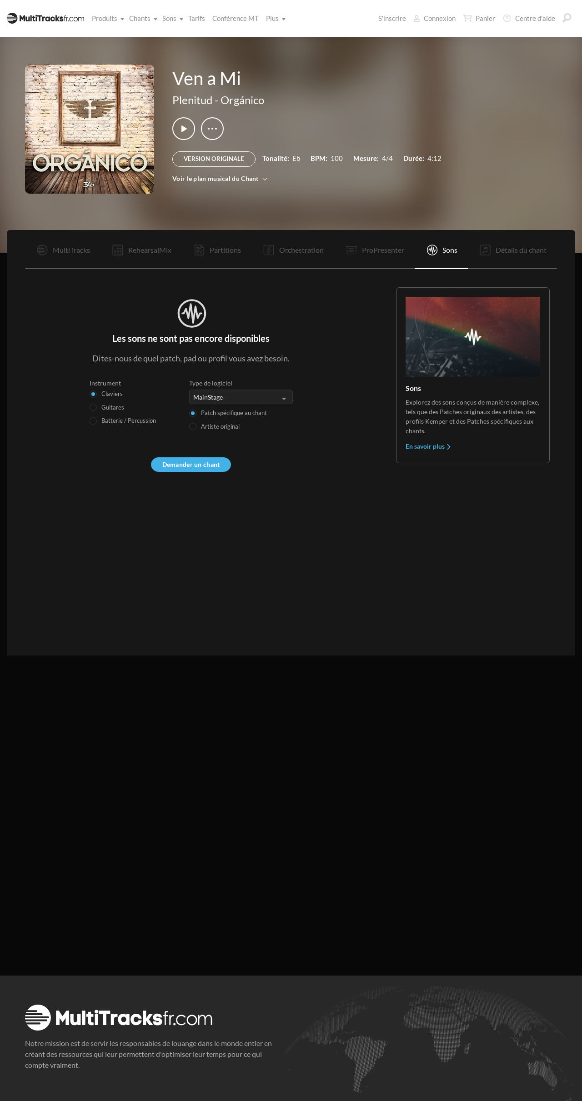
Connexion (434, 18)
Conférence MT (235, 18)
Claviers (112, 393)
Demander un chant (191, 464)
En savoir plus (429, 446)
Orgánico (242, 99)
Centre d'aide (528, 18)
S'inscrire (392, 18)
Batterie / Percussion (128, 420)
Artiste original (220, 426)
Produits (106, 18)
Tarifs (196, 18)
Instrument (105, 383)
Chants (141, 18)
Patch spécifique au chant (234, 412)
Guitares (112, 407)
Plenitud (192, 99)
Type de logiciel (210, 383)
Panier (479, 18)
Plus (274, 18)
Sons (171, 18)
